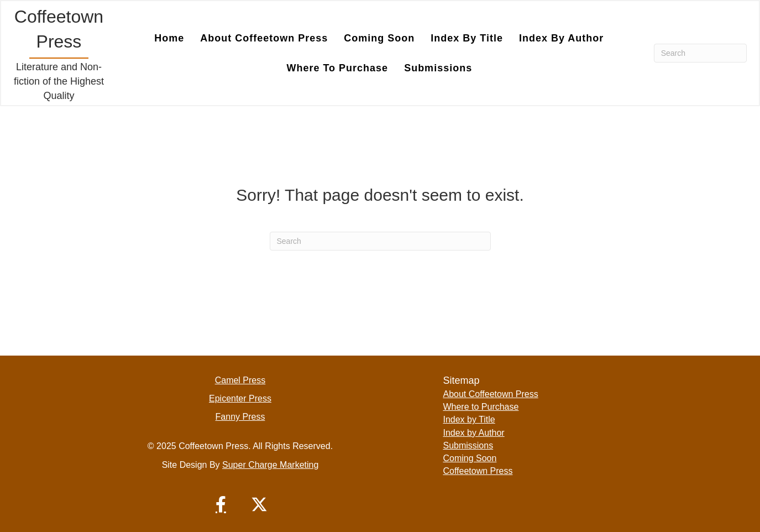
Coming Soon (379, 38)
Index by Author (561, 38)
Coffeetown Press (477, 471)
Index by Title (467, 38)
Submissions (438, 68)
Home (169, 38)
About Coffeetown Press (264, 38)
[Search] (700, 53)
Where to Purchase (337, 68)
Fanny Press (240, 416)
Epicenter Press (240, 398)
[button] (220, 504)
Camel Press (240, 380)
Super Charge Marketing (270, 465)
